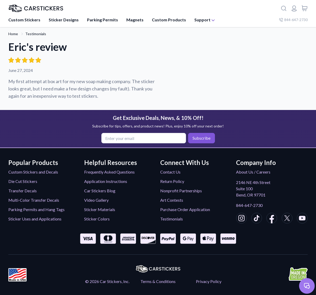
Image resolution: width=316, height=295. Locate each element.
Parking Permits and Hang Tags (36, 209)
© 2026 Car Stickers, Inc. (107, 281)
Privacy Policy (208, 281)
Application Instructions (105, 181)
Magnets (135, 19)
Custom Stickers (24, 19)
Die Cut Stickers (22, 181)
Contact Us (170, 171)
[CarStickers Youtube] (302, 219)
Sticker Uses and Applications (34, 218)
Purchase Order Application (185, 209)
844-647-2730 (249, 205)
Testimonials (35, 34)
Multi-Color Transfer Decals (33, 200)
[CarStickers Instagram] (241, 219)
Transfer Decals (22, 190)
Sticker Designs (64, 19)
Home (13, 34)
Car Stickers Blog (99, 190)
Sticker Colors (97, 218)
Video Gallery (96, 200)
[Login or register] (294, 8)
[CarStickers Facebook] (271, 219)
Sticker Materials (99, 209)
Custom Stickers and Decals (33, 171)
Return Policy (172, 181)
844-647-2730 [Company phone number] (293, 19)
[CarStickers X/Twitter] (287, 219)
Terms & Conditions (158, 281)
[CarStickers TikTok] (256, 219)
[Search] (284, 8)
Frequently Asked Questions (109, 171)
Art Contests (171, 200)
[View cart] (304, 8)
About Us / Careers (253, 171)
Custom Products (169, 19)
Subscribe (201, 138)
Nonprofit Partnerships (181, 190)
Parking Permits (102, 19)
